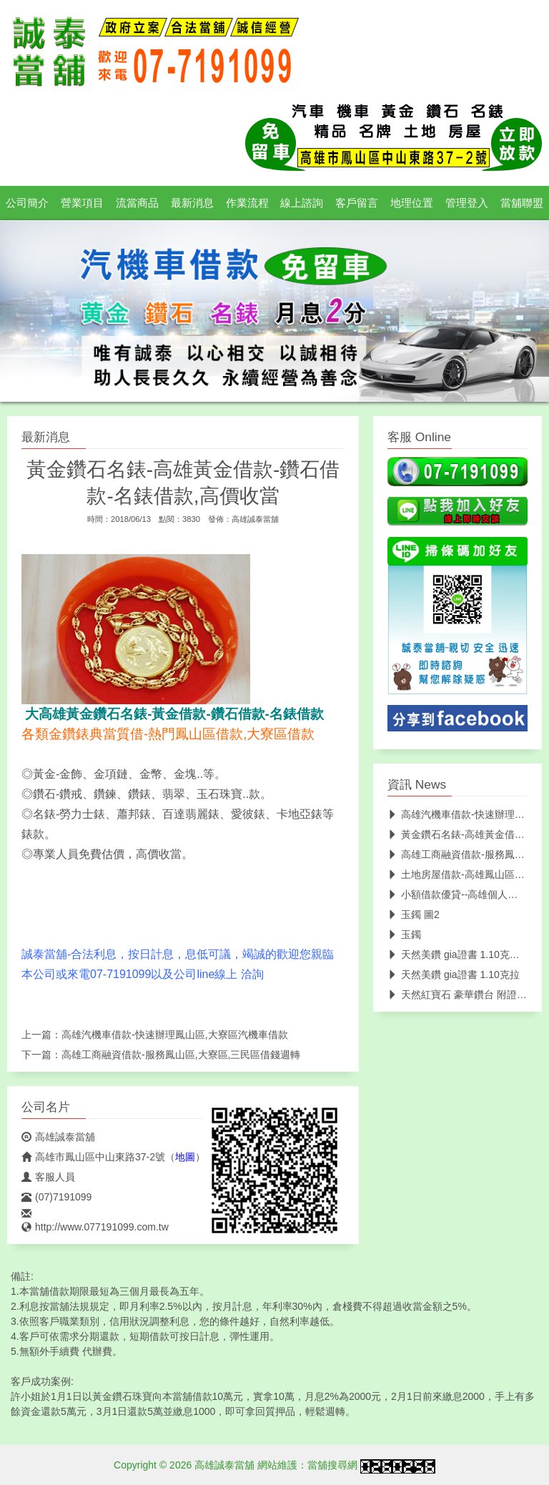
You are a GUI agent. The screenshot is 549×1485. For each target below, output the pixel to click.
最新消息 (192, 203)
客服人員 (48, 1177)
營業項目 (82, 203)
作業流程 (247, 203)
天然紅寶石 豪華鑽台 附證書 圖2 (466, 994)
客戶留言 (356, 203)
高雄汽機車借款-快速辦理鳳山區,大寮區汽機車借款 (174, 1034)
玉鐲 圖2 (413, 914)
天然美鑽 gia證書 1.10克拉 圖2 (462, 954)
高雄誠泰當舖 (255, 519)
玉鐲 (404, 934)
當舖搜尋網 (332, 1465)
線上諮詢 (301, 203)
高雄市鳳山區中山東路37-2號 (93, 1157)
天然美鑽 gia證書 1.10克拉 (453, 974)
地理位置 (411, 203)
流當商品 (137, 203)
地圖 (185, 1157)
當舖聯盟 (521, 203)
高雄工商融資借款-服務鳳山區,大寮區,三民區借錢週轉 (180, 1054)
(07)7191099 (56, 1197)
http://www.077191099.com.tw (95, 1227)
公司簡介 (27, 203)
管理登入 (466, 203)
